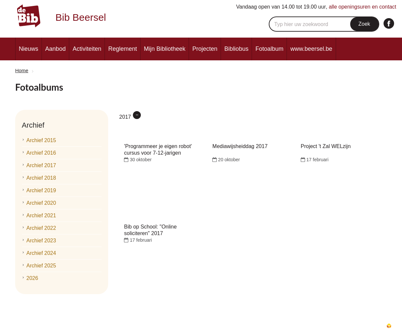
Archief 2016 (41, 153)
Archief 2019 (41, 190)
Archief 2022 (41, 228)
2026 (32, 278)
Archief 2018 (41, 178)
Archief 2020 (41, 203)
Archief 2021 (41, 215)
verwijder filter (137, 115)
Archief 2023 (41, 240)
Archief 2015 (41, 140)
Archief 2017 (41, 165)
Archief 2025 (41, 265)
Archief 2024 (41, 253)
